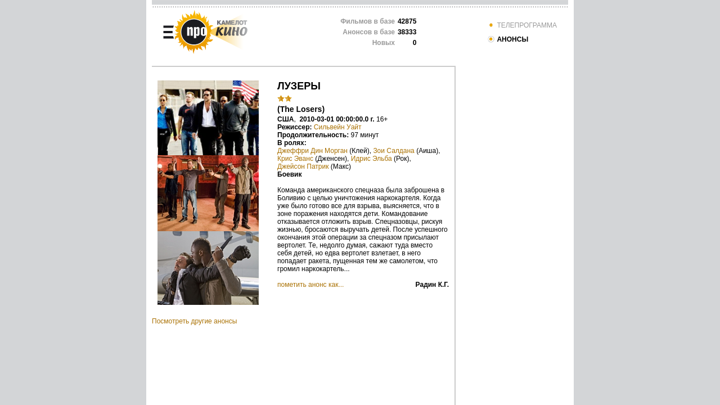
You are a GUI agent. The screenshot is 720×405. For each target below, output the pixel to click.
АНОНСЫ (507, 39)
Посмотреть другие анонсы (194, 321)
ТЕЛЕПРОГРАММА (522, 25)
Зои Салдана (393, 151)
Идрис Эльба (371, 159)
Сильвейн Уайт (338, 127)
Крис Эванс (295, 159)
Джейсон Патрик (302, 166)
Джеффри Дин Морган (312, 151)
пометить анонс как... (310, 285)
